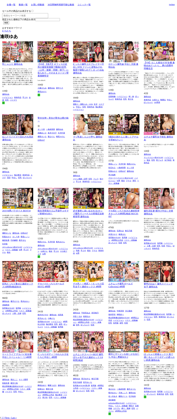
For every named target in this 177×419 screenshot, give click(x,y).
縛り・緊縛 (125, 408)
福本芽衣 (112, 314)
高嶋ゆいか (42, 133)
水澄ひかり (112, 234)
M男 (118, 181)
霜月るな (22, 240)
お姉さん (155, 100)
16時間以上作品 (11, 311)
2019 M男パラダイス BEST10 (16, 211)
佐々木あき (112, 396)
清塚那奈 (5, 305)
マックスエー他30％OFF (153, 157)
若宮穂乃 (95, 313)
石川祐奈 (132, 396)
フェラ (96, 179)
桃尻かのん (60, 137)
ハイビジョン (7, 97)
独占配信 (99, 107)
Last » (14, 418)
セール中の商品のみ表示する (16, 11)
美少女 (130, 99)
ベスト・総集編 (11, 250)
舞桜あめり (42, 385)
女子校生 (168, 160)
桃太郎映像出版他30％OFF (83, 320)
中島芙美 (120, 311)
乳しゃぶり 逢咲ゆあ (12, 64)
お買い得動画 (37, 4)
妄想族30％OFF (114, 237)
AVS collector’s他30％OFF (12, 247)
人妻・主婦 (151, 246)
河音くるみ (77, 316)
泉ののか (112, 389)
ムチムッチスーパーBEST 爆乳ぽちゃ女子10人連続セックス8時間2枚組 (88, 357)
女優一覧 (11, 4)
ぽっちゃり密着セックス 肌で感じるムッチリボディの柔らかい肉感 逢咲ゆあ (159, 357)
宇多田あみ (85, 313)
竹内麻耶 (14, 240)
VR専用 (157, 102)
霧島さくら (123, 396)
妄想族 (124, 237)
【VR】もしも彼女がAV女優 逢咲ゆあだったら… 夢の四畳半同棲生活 (159, 65)
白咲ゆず (41, 140)
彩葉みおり (112, 171)
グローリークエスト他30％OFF (120, 178)
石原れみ (120, 231)
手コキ (25, 97)
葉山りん (51, 137)
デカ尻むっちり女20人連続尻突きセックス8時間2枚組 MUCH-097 (123, 214)
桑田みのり (42, 92)
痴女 (123, 181)
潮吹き (131, 406)
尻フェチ (159, 160)
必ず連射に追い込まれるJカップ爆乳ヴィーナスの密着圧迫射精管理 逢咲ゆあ (88, 214)
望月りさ (59, 88)
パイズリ (13, 100)
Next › (8, 418)
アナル (128, 181)
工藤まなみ (42, 88)
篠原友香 (5, 240)
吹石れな (112, 168)
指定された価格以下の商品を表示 (18, 19)
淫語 (9, 178)
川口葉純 (128, 311)
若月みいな (42, 318)
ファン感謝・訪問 (80, 179)
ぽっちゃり (148, 102)
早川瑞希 (112, 175)
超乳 (61, 324)
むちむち (6, 31)
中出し (78, 107)
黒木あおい (25, 301)
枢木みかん (60, 242)
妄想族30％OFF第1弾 (81, 385)
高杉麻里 (112, 400)
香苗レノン (112, 164)
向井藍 (5, 244)
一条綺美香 (50, 129)
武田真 (60, 315)
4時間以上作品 (117, 240)
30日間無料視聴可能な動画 (61, 4)
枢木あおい (112, 393)
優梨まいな (42, 137)
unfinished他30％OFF (116, 403)
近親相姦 (112, 96)
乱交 (95, 104)
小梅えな (51, 318)
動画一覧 (23, 4)
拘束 (78, 251)
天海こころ (123, 393)
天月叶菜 (61, 133)
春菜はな (122, 234)
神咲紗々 (120, 314)
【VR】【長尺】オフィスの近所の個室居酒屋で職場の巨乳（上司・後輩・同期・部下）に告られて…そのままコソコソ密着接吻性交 (53, 70)
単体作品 (17, 97)
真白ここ (14, 380)
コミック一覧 (84, 4)
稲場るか (86, 316)
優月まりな (15, 301)
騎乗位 (163, 100)
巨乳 (7, 100)
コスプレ (116, 408)
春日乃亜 (128, 231)
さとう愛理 (23, 380)
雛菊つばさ (52, 385)
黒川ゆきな (85, 379)
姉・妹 (131, 96)
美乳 (134, 181)
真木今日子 (52, 133)
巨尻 (120, 243)
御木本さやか (43, 315)
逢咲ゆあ (5, 94)
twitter (172, 4)
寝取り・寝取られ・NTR (83, 104)
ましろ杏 (41, 129)
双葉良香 (5, 383)
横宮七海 (14, 383)
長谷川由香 (77, 382)
